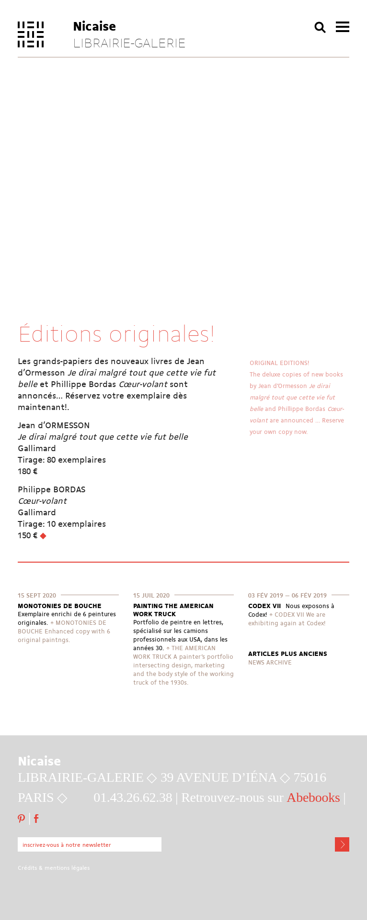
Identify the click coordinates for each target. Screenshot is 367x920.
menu (342, 27)
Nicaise (94, 25)
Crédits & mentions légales (54, 867)
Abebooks (313, 797)
